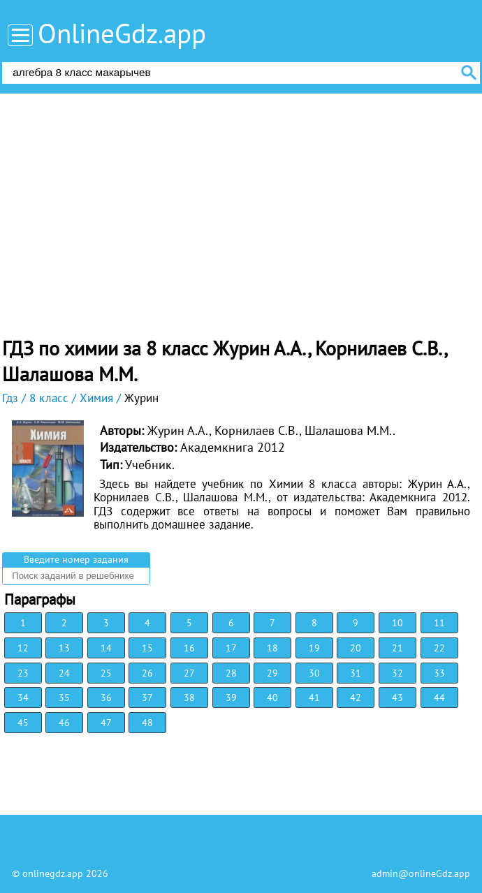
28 (231, 673)
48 (147, 722)
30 (314, 673)
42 (355, 697)
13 (64, 648)
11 (439, 623)
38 (189, 697)
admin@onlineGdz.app (421, 873)
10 (397, 623)
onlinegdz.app (52, 873)
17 (231, 648)
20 (355, 648)
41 (314, 697)
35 (64, 697)
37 (147, 697)
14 (106, 648)
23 (23, 673)
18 (272, 648)
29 (272, 673)
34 (23, 697)
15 (147, 648)
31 (355, 673)
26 (147, 673)
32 (397, 673)
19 (314, 648)
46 (64, 722)
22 (439, 648)
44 (439, 697)
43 (397, 697)
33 (439, 673)
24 (64, 673)
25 (106, 673)
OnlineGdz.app (122, 33)
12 (23, 648)
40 (272, 697)
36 (106, 697)
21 (397, 648)
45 (23, 722)
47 (106, 722)
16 (189, 648)
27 (189, 673)
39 (231, 697)
